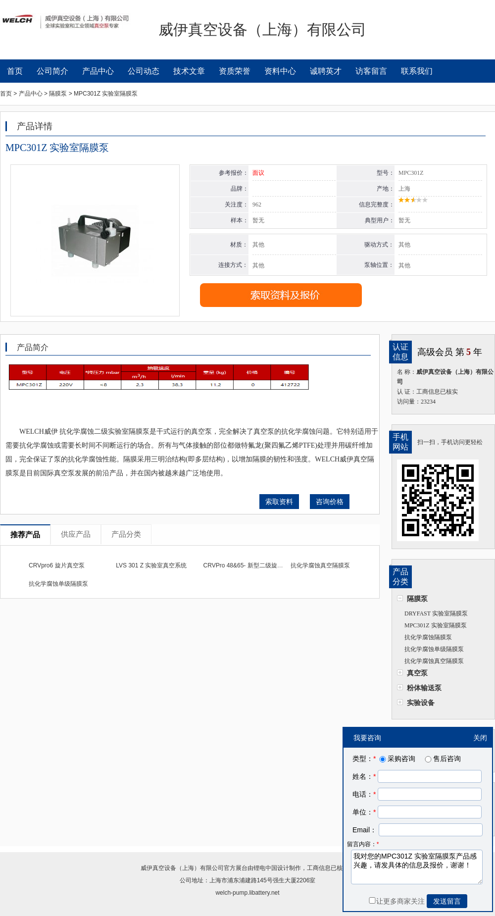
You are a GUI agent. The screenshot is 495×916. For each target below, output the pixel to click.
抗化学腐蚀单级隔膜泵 (434, 649)
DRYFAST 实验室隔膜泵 (436, 613)
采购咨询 (396, 759)
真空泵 (417, 673)
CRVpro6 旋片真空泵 (56, 565)
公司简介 (52, 71)
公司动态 (143, 71)
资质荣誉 (234, 71)
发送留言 (447, 901)
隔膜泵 (417, 599)
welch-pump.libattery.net (247, 892)
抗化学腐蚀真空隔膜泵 (434, 661)
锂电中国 (265, 868)
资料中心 (280, 71)
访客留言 (371, 71)
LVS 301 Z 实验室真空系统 (151, 565)
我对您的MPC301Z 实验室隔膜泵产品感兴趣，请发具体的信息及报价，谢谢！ (417, 867)
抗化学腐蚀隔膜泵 (428, 637)
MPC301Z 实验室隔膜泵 (435, 625)
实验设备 (421, 703)
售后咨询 (442, 759)
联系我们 (417, 71)
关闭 (480, 738)
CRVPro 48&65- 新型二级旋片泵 (246, 565)
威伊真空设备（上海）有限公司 (182, 868)
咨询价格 (330, 502)
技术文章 (189, 71)
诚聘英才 (326, 71)
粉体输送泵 (424, 688)
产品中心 (98, 71)
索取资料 (279, 502)
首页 (15, 71)
